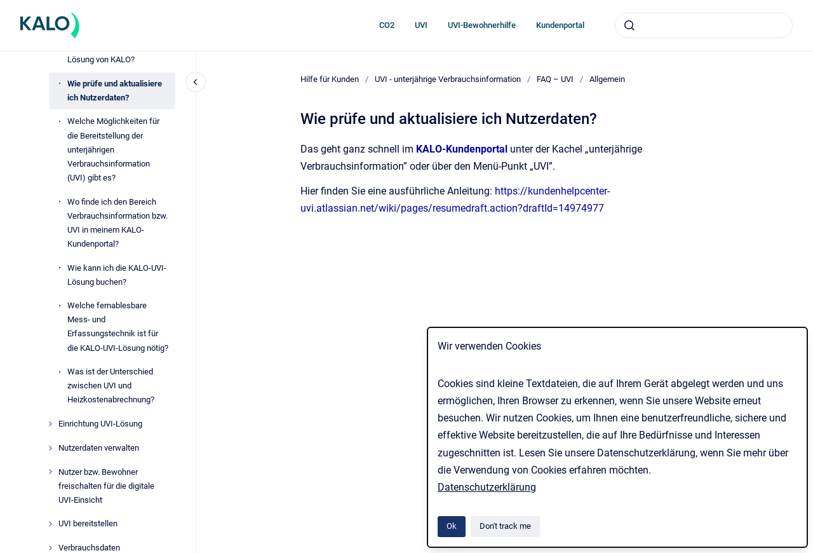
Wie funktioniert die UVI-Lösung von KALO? (110, 52)
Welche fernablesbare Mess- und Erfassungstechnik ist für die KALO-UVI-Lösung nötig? (117, 326)
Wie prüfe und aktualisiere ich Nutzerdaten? (114, 90)
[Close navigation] (195, 82)
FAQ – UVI (555, 79)
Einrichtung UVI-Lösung (100, 423)
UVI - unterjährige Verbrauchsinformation (448, 79)
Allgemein (607, 79)
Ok (452, 526)
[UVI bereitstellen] (50, 524)
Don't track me (505, 526)
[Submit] (629, 25)
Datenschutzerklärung (487, 487)
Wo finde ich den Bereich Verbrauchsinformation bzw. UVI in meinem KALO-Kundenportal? (117, 223)
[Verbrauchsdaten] (50, 548)
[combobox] (703, 25)
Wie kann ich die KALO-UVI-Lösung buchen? (116, 275)
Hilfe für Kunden (329, 79)
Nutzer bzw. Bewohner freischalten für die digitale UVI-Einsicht (106, 486)
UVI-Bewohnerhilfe (482, 25)
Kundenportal (560, 25)
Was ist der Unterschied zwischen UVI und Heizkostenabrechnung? (110, 385)
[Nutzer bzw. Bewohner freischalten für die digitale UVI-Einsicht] (50, 472)
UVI (421, 25)
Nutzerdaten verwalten (98, 448)
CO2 (386, 25)
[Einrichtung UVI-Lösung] (50, 424)
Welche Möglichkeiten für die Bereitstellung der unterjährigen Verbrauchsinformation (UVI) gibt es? (113, 149)
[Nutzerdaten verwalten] (50, 448)
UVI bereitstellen (88, 523)
